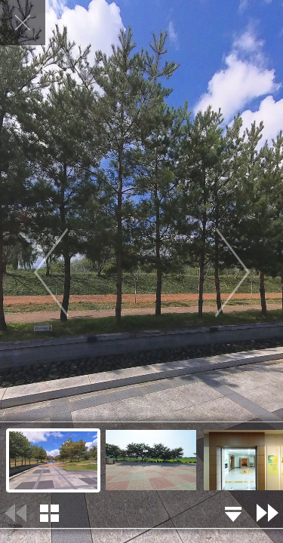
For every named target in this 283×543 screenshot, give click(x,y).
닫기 (22, 22)
